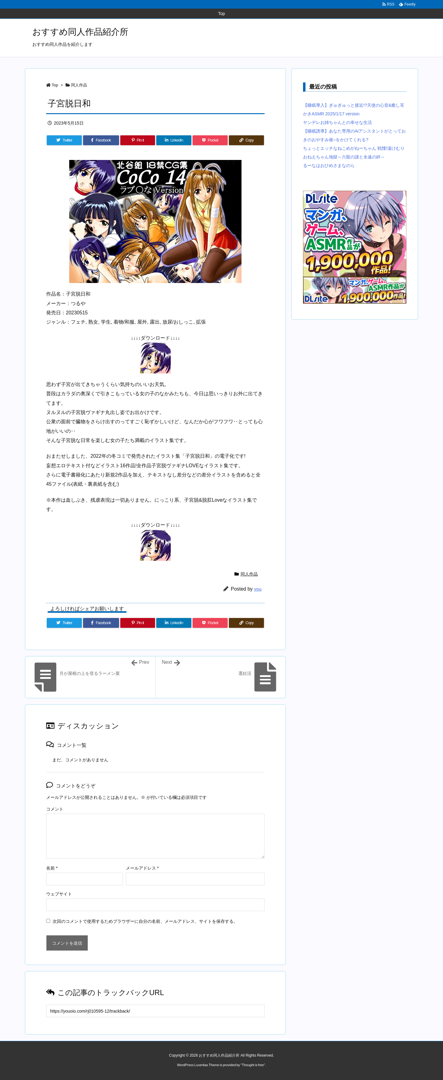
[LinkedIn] (173, 140)
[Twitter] (64, 140)
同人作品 (79, 85)
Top (55, 85)
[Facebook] (101, 140)
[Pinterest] (137, 140)
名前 (52, 868)
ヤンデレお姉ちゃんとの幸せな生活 (337, 122)
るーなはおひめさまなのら (329, 165)
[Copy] (246, 140)
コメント (54, 809)
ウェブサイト (59, 893)
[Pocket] (210, 140)
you (257, 589)
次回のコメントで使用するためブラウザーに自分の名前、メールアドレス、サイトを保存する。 (145, 921)
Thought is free (253, 1065)
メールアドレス (142, 868)
